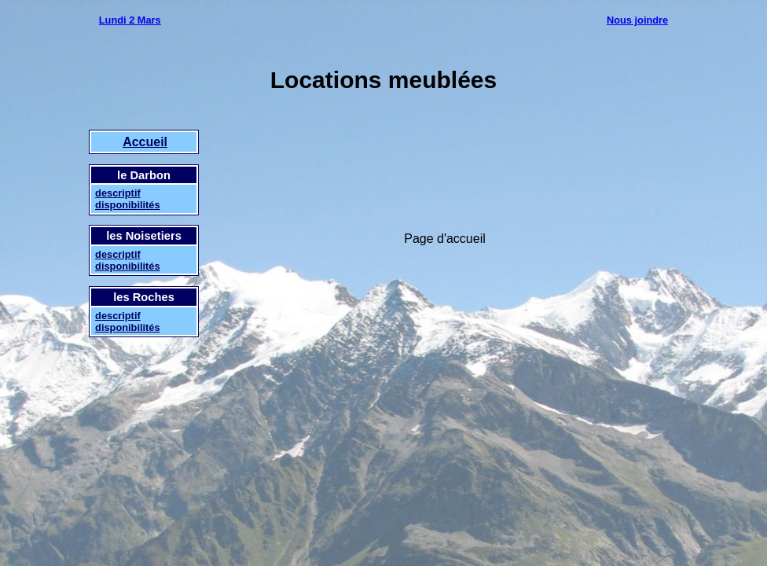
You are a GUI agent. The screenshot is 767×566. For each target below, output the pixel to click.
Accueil (145, 142)
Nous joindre (637, 20)
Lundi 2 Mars (130, 20)
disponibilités (127, 205)
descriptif (118, 193)
